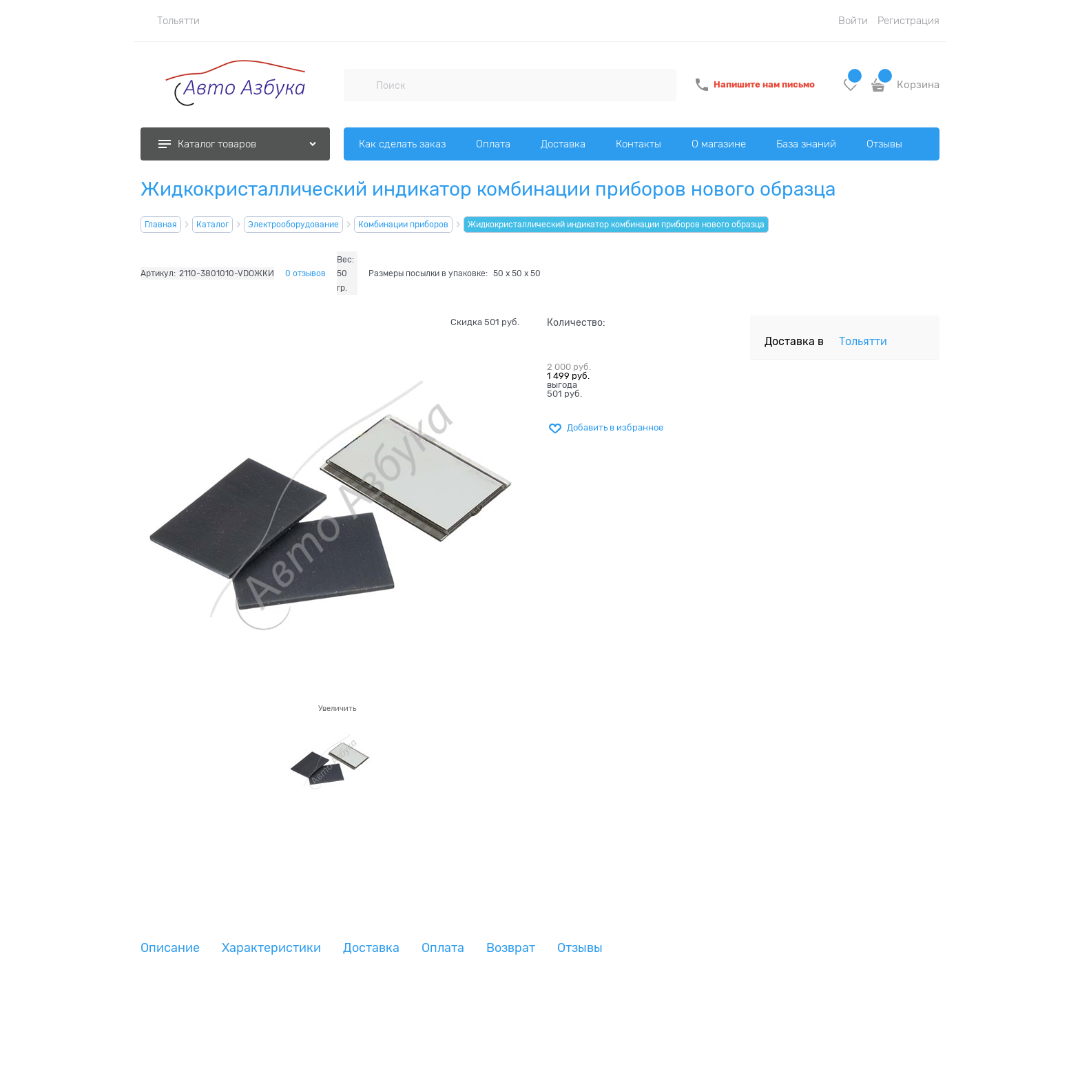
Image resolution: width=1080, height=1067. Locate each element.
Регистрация (908, 20)
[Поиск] (359, 84)
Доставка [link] (371, 948)
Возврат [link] (510, 948)
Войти (853, 20)
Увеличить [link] (337, 708)
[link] (170, 20)
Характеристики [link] (271, 948)
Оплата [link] (443, 948)
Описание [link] (170, 948)
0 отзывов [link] (305, 273)
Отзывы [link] (580, 948)
